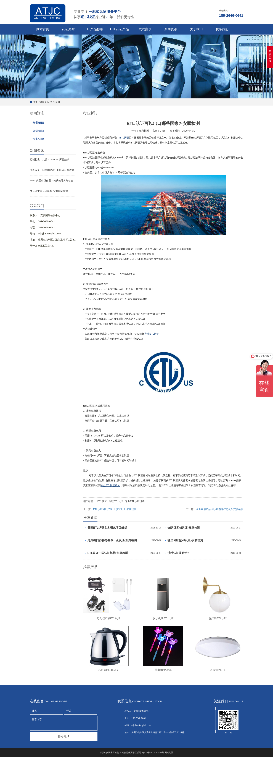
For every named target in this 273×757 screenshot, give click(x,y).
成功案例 (145, 29)
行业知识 (38, 138)
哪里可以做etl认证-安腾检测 (185, 540)
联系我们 (222, 29)
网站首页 (42, 29)
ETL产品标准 (93, 29)
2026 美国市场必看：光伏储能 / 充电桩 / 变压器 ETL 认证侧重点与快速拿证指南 (53, 180)
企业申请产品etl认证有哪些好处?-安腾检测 (219, 509)
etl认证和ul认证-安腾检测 (184, 527)
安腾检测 (96, 485)
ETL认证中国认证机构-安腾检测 (108, 552)
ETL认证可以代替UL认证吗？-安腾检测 (115, 509)
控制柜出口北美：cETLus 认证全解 (49, 159)
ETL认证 (102, 501)
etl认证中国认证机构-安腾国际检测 (49, 191)
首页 (35, 102)
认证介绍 (68, 29)
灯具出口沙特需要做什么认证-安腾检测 (112, 540)
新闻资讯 (170, 29)
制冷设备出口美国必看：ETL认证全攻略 (52, 170)
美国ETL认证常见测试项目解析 (107, 527)
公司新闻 (38, 130)
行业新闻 (55, 102)
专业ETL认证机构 (135, 501)
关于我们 (196, 29)
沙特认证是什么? (178, 552)
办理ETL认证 (116, 501)
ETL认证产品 (119, 29)
